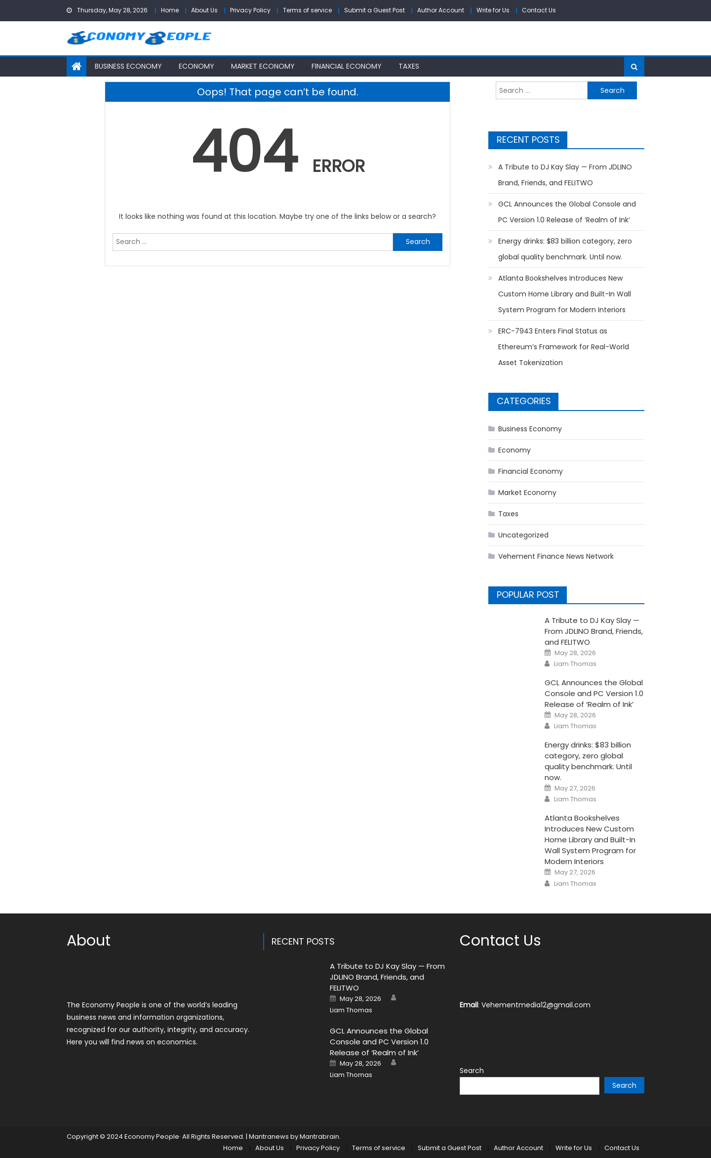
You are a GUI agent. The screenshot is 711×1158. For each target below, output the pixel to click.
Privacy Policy (250, 10)
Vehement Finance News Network (556, 556)
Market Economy (263, 66)
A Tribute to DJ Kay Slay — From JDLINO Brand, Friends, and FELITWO (565, 175)
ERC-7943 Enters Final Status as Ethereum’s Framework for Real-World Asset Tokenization (563, 347)
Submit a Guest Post (374, 10)
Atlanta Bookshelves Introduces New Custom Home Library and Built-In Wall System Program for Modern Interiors (564, 294)
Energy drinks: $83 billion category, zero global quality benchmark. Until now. (565, 249)
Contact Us (539, 10)
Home (170, 10)
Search (472, 1070)
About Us (204, 10)
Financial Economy (347, 66)
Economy (196, 66)
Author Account (440, 10)
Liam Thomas (575, 664)
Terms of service (307, 10)
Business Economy (128, 66)
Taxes (408, 66)
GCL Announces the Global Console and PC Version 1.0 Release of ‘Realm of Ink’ (567, 212)
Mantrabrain (319, 1136)
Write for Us (493, 10)
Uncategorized (523, 535)
